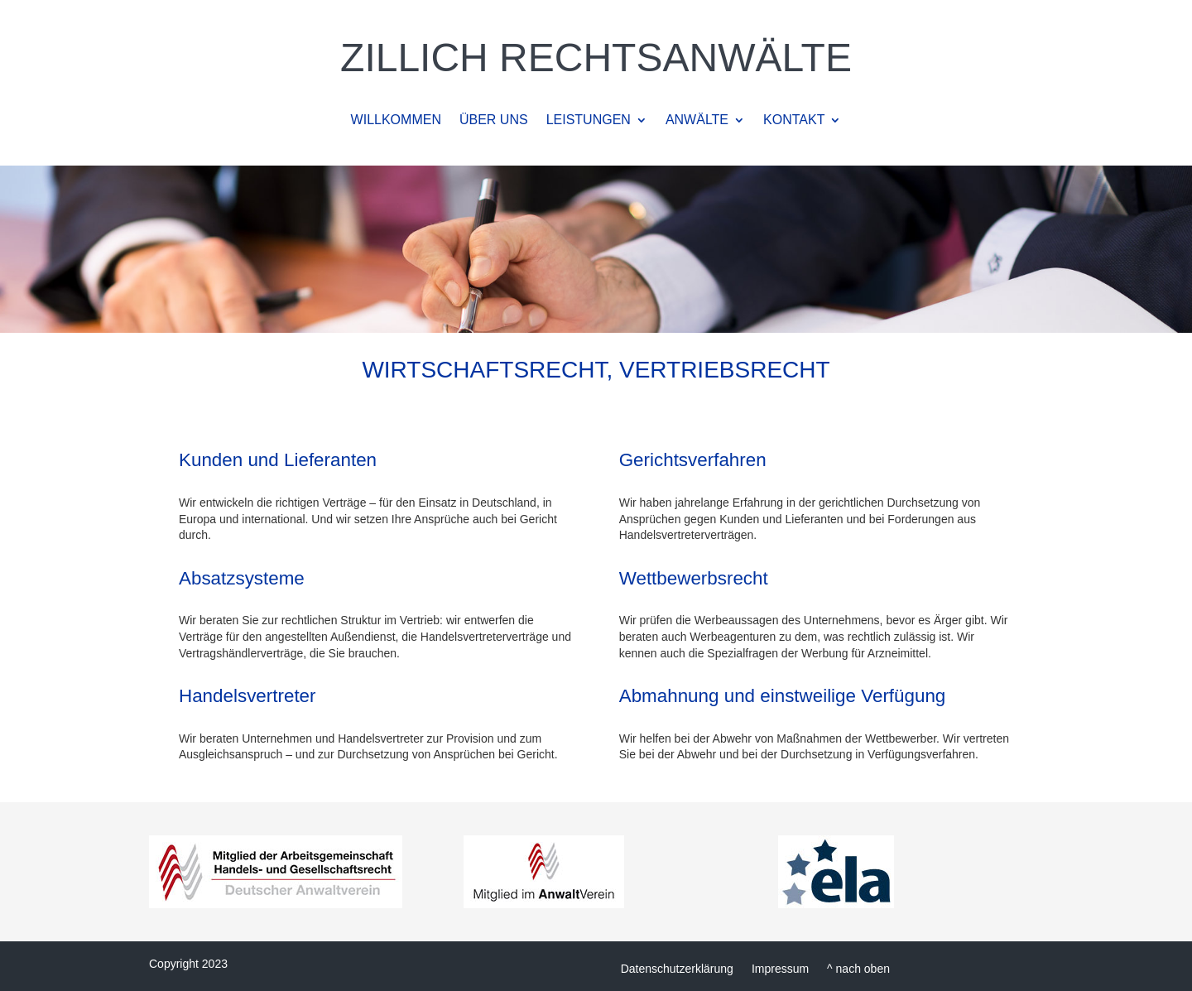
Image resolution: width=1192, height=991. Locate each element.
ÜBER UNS (493, 120)
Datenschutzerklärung (677, 968)
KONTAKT (793, 120)
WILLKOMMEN (396, 120)
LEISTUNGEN (588, 120)
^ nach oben (858, 968)
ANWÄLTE (697, 120)
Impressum (780, 968)
